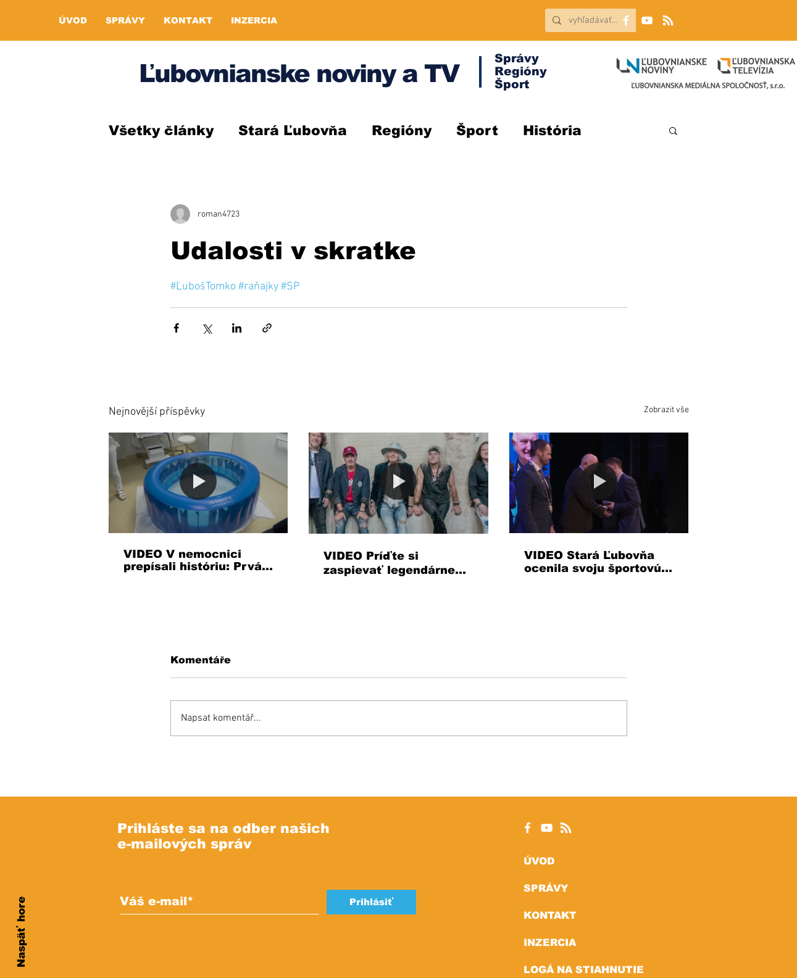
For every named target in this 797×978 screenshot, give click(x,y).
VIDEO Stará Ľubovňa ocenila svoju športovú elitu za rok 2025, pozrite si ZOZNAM (592, 561)
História (552, 130)
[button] (673, 130)
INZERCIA (550, 942)
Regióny (402, 130)
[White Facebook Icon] (527, 828)
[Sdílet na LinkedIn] (237, 328)
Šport (477, 130)
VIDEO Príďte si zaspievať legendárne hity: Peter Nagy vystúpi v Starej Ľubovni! (396, 563)
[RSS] (668, 20)
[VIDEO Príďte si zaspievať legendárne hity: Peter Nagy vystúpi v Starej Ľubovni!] (398, 483)
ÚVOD (539, 861)
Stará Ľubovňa (292, 130)
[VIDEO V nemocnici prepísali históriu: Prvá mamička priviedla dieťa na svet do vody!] (198, 483)
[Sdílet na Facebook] (176, 328)
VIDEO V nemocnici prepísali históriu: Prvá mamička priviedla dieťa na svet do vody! (197, 560)
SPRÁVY (546, 888)
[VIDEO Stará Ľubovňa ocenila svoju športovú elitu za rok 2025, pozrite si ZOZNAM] (599, 483)
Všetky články (161, 130)
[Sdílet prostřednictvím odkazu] (267, 328)
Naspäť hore (21, 932)
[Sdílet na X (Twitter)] (206, 328)
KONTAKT (550, 915)
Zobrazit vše (666, 410)
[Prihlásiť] (371, 902)
